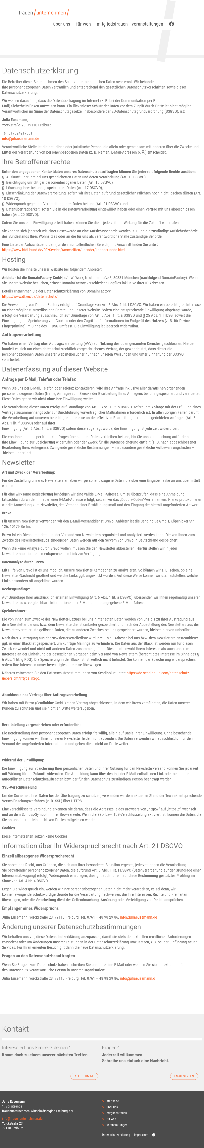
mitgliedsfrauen (112, 24)
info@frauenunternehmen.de (22, 1118)
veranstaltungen (148, 24)
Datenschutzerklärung (116, 1135)
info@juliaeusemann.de (20, 138)
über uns (62, 24)
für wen (84, 24)
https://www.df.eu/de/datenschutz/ (30, 296)
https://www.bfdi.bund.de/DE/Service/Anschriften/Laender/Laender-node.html (63, 249)
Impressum (141, 1135)
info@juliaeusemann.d (137, 978)
